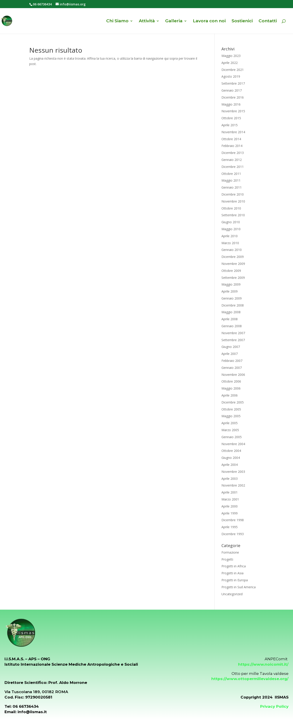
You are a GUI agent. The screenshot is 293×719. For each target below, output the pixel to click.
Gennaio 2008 (231, 326)
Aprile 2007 (229, 354)
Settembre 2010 (233, 215)
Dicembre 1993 (232, 534)
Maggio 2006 (231, 388)
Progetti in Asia (232, 573)
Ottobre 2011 (231, 173)
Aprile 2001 (229, 492)
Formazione (230, 552)
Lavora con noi (209, 21)
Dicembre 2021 (232, 70)
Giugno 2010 (230, 222)
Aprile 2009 (229, 291)
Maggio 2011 (231, 180)
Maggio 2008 (231, 312)
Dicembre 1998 (232, 520)
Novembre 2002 (233, 485)
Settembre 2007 (233, 340)
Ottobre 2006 (231, 381)
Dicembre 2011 (232, 167)
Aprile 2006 (229, 395)
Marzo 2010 (230, 243)
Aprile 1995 (229, 527)
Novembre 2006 (233, 374)
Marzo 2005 (230, 430)
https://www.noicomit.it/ (263, 664)
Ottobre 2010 (231, 208)
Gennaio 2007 (231, 367)
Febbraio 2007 (231, 360)
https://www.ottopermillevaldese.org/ (249, 678)
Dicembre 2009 (232, 257)
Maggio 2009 (231, 284)
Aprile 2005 (229, 423)
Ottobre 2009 (231, 270)
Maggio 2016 (231, 104)
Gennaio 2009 (231, 298)
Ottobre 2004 (231, 451)
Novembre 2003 (233, 471)
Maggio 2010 (231, 229)
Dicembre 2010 (232, 194)
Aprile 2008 (229, 319)
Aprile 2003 (229, 478)
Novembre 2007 (233, 333)
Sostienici (242, 21)
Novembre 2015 (233, 111)
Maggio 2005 (231, 416)
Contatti (268, 21)
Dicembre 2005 (232, 402)
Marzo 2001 (230, 499)
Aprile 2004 (229, 464)
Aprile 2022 (229, 63)
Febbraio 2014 (231, 146)
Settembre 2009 (233, 277)
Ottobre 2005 (231, 409)
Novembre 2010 (233, 201)
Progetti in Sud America (238, 587)
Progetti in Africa (233, 566)
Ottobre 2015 (231, 118)
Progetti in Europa (234, 580)
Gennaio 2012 (231, 160)
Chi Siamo (117, 21)
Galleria (174, 21)
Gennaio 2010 (231, 250)
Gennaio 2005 (231, 437)
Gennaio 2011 (231, 187)
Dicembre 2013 (232, 153)
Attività (147, 21)
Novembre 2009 (233, 263)
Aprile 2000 (229, 506)
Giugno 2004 (230, 457)
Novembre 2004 (233, 444)
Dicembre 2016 (232, 97)
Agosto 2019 (230, 76)
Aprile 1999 (229, 513)
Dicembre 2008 (232, 305)
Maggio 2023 (231, 56)
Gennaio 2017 (231, 90)
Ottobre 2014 (231, 139)
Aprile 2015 (229, 125)
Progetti (227, 559)
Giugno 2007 (230, 347)
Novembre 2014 (233, 132)
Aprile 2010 (229, 236)
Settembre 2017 (233, 83)
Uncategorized (232, 594)
